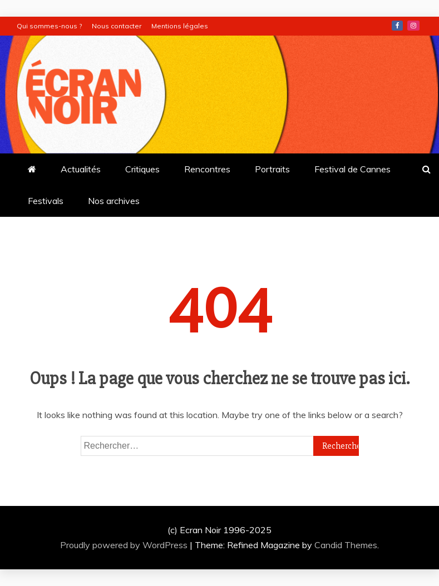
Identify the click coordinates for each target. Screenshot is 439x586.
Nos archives (114, 200)
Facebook (397, 26)
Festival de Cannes (352, 169)
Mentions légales (179, 26)
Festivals (45, 200)
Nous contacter (116, 26)
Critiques (142, 169)
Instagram (413, 26)
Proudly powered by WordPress (125, 544)
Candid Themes (345, 544)
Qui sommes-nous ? (49, 26)
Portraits (272, 169)
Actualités (81, 169)
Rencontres (207, 169)
